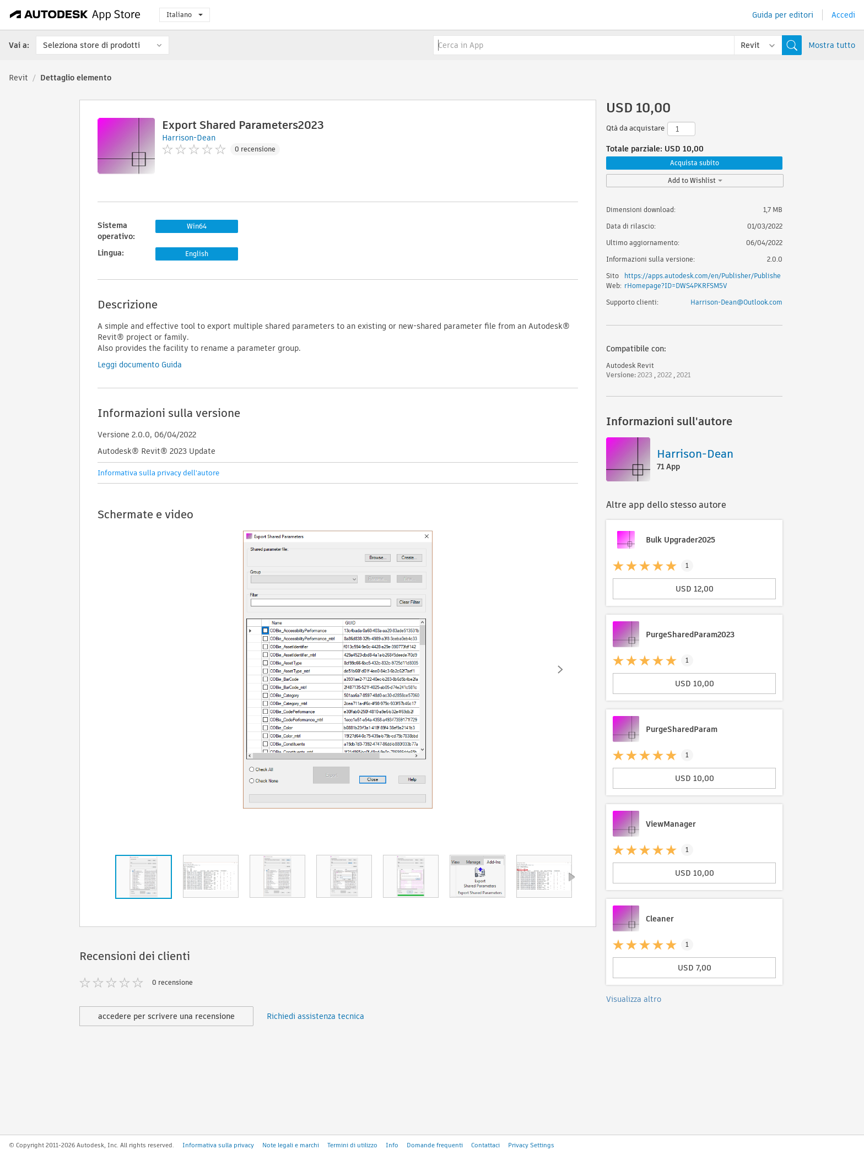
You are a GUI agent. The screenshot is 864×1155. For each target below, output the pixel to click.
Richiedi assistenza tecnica (315, 1016)
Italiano (184, 14)
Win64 (197, 226)
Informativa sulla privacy (218, 1145)
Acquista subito (694, 162)
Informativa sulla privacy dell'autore (158, 473)
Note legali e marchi (290, 1145)
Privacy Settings (531, 1145)
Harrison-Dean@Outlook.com (736, 302)
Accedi (843, 14)
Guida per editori (782, 14)
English (196, 253)
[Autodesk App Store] (75, 15)
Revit (18, 77)
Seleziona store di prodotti (91, 45)
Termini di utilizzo (352, 1145)
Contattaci (485, 1145)
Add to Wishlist (695, 180)
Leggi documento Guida (140, 364)
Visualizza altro (633, 999)
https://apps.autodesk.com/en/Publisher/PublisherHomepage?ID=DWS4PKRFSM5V (702, 280)
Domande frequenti (435, 1145)
